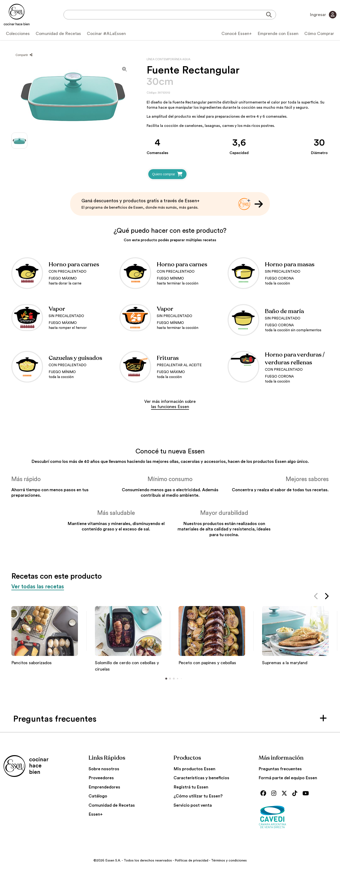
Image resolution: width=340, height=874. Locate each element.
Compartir (24, 55)
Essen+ (96, 814)
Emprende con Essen (278, 33)
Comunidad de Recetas (58, 33)
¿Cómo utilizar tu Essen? (198, 796)
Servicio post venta (193, 805)
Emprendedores (104, 787)
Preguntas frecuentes (280, 769)
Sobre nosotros (104, 769)
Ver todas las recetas (38, 587)
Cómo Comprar (319, 33)
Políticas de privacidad (191, 860)
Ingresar (323, 14)
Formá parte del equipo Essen (288, 778)
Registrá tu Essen (191, 787)
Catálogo (98, 796)
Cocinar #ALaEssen (106, 33)
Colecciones (18, 33)
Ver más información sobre (170, 404)
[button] (316, 597)
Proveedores (101, 778)
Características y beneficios (201, 778)
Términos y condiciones (229, 860)
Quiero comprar (167, 174)
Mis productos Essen (194, 769)
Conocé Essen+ (236, 33)
